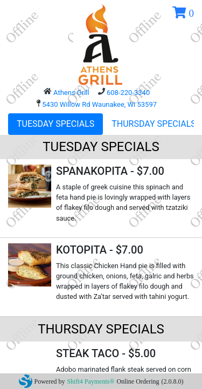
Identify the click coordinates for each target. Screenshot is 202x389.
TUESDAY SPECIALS (55, 124)
